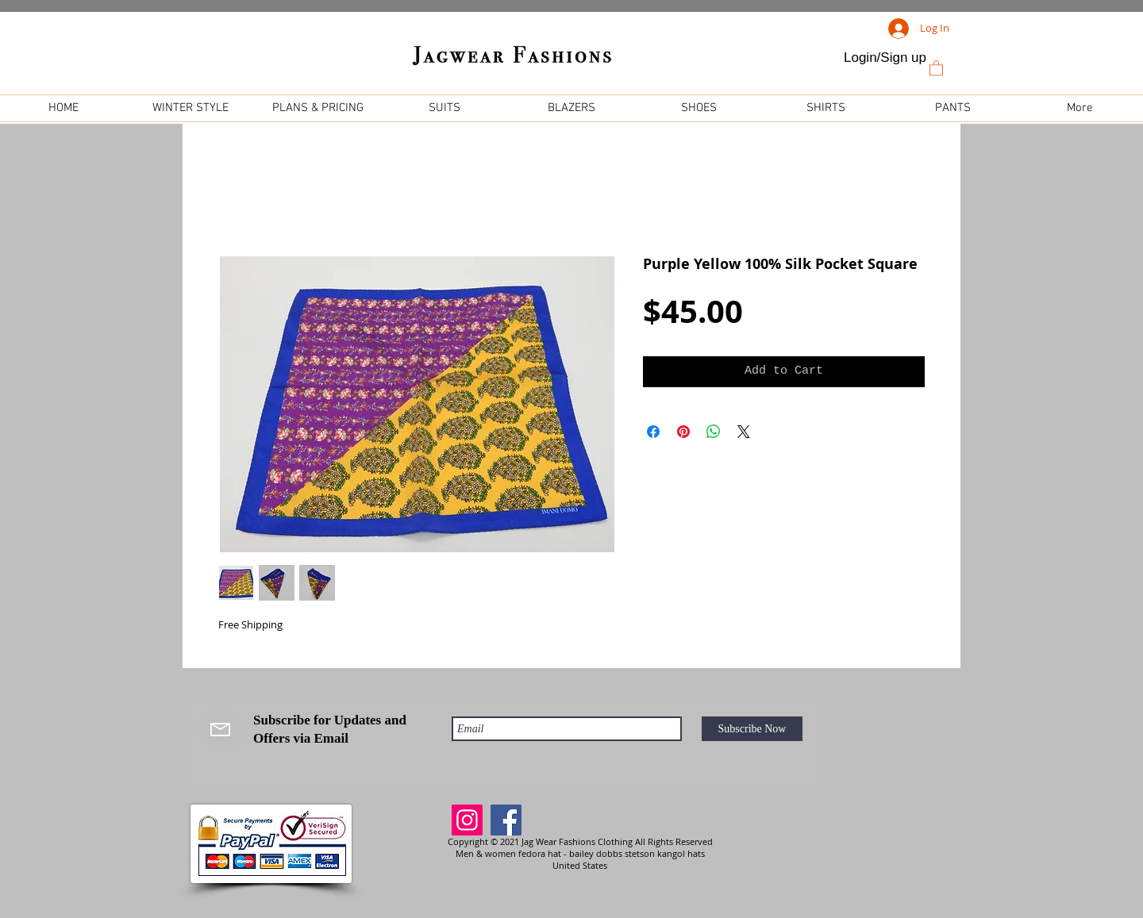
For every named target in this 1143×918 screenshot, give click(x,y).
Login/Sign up (885, 57)
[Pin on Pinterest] (683, 431)
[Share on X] (743, 431)
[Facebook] (506, 820)
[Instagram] (467, 820)
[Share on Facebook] (653, 431)
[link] (936, 67)
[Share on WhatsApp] (713, 431)
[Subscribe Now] (752, 728)
